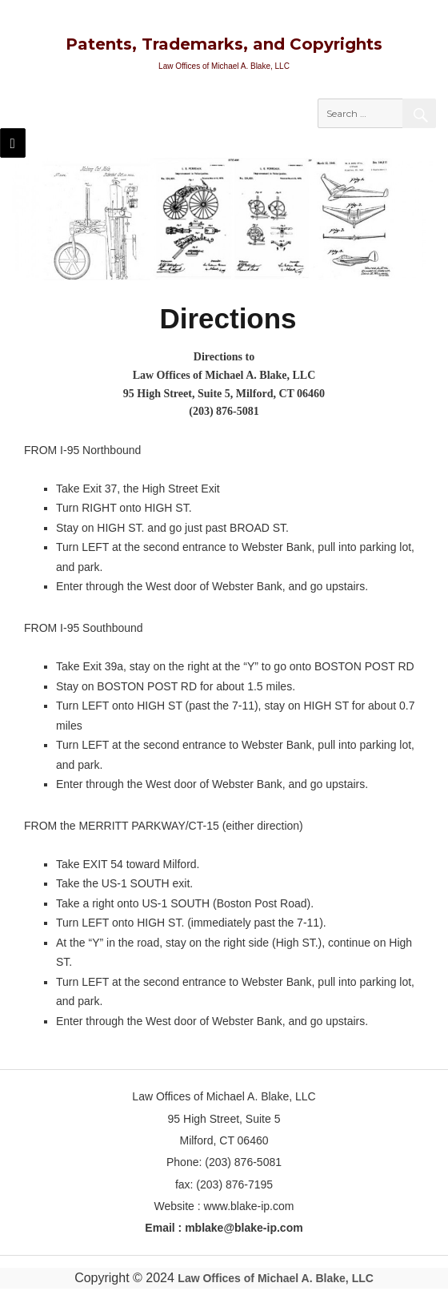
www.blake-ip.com (249, 1206)
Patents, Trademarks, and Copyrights (224, 44)
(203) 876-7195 (234, 1184)
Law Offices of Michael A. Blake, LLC (276, 1278)
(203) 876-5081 (224, 411)
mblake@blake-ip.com (243, 1227)
